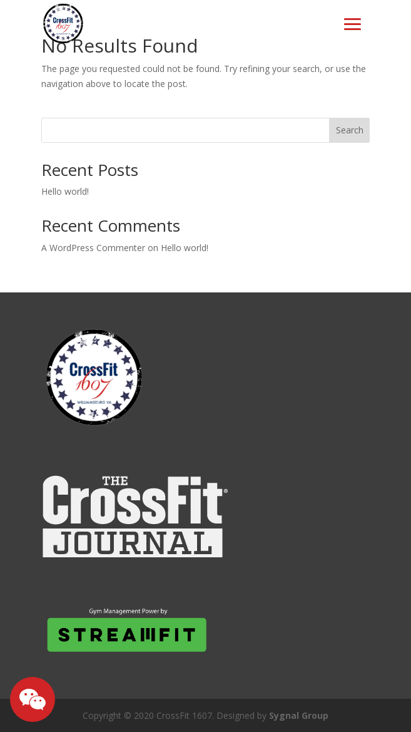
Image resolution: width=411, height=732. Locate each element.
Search (349, 130)
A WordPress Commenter (93, 248)
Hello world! (65, 191)
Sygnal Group (298, 715)
